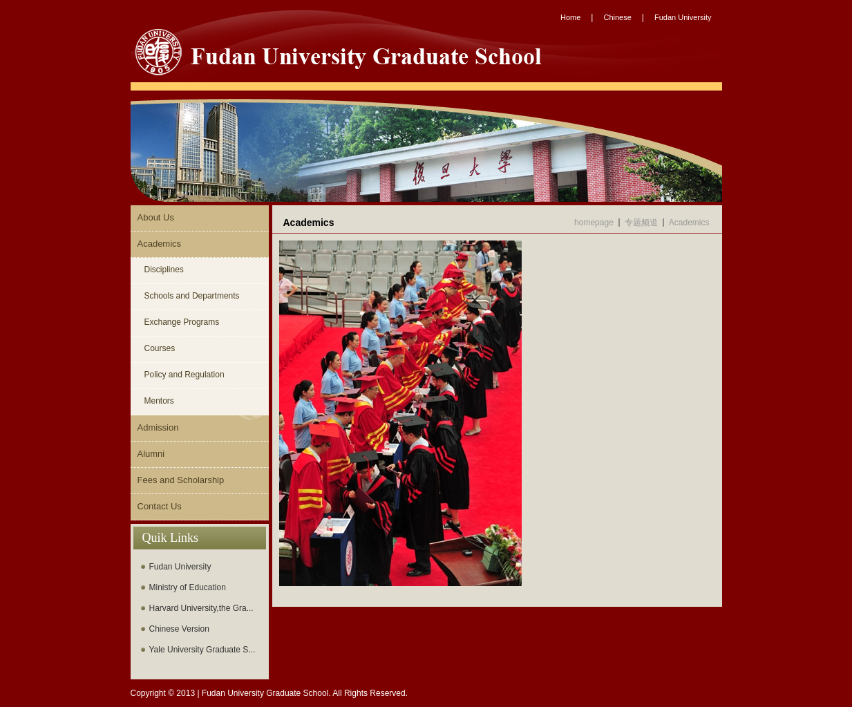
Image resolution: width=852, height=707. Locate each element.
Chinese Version (179, 629)
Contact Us (160, 506)
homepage (594, 222)
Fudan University (683, 17)
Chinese (617, 17)
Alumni (151, 454)
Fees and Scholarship (181, 480)
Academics (160, 243)
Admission (158, 427)
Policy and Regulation (184, 374)
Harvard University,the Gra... (201, 608)
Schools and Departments (192, 296)
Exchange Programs (182, 322)
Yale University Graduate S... (202, 649)
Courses (160, 348)
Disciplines (164, 269)
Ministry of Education (187, 587)
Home (570, 17)
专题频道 (641, 222)
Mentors (159, 401)
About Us (156, 217)
